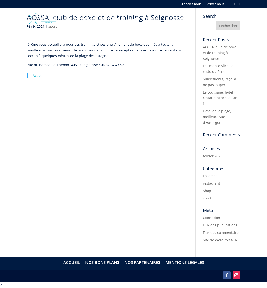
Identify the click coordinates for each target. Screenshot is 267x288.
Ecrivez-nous (215, 4)
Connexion (211, 217)
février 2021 (212, 156)
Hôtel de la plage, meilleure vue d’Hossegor (217, 117)
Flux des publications (220, 225)
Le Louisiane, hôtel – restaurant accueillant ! (221, 98)
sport (207, 198)
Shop (207, 190)
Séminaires (208, 19)
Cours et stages (124, 19)
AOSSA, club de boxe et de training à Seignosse (219, 53)
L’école (68, 19)
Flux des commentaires (221, 232)
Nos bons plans (102, 263)
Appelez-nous (191, 4)
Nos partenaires (142, 263)
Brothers (89, 19)
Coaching (181, 19)
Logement (211, 175)
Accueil (38, 75)
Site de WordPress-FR (220, 240)
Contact (232, 19)
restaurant (211, 183)
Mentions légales (184, 263)
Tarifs (155, 19)
